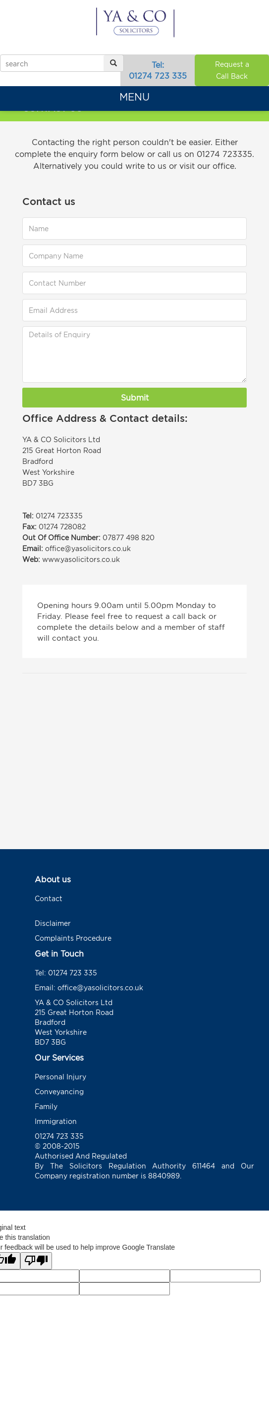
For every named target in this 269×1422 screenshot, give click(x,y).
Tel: (157, 70)
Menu (134, 97)
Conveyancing (59, 1091)
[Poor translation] (36, 1261)
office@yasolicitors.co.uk (100, 987)
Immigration (56, 1121)
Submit (135, 397)
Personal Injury (60, 1076)
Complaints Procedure (73, 938)
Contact (48, 898)
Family (46, 1106)
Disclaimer (53, 923)
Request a (232, 71)
